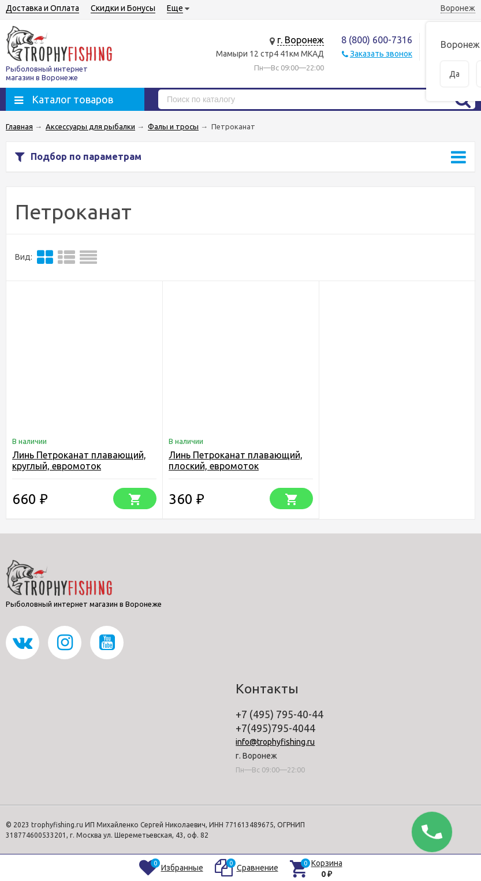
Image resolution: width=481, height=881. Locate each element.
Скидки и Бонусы (123, 8)
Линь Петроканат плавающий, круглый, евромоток (79, 460)
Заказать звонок (381, 53)
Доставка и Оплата (42, 8)
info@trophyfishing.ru (275, 741)
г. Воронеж (300, 40)
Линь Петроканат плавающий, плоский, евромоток (236, 460)
